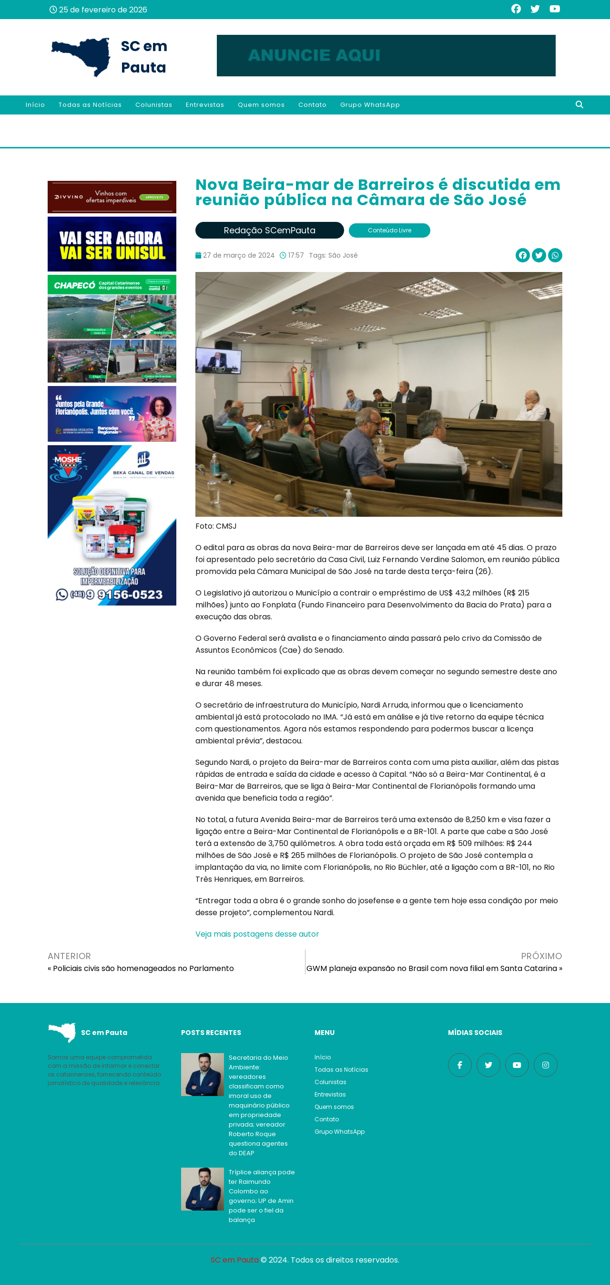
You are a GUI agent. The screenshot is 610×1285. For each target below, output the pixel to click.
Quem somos (261, 104)
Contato (312, 104)
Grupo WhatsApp (370, 104)
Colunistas (154, 104)
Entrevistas (205, 104)
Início (35, 104)
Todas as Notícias (90, 104)
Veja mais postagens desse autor (257, 934)
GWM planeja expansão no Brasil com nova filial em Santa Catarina (431, 968)
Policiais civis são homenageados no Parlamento (143, 968)
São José (343, 255)
